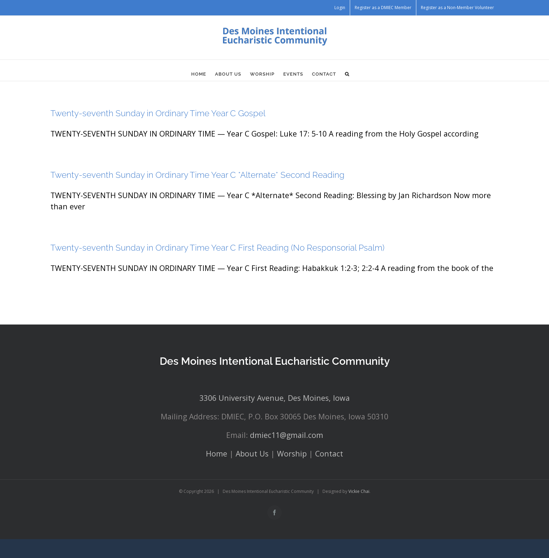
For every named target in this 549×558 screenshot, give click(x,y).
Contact (329, 453)
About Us (252, 453)
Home (216, 453)
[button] (347, 74)
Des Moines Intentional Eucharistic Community (275, 361)
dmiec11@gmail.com (286, 435)
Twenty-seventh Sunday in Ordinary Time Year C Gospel (157, 113)
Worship (292, 453)
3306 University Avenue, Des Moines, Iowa (275, 398)
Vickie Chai (358, 491)
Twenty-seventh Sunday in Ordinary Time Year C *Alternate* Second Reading (197, 175)
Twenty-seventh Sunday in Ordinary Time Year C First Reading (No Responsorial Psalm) (217, 248)
